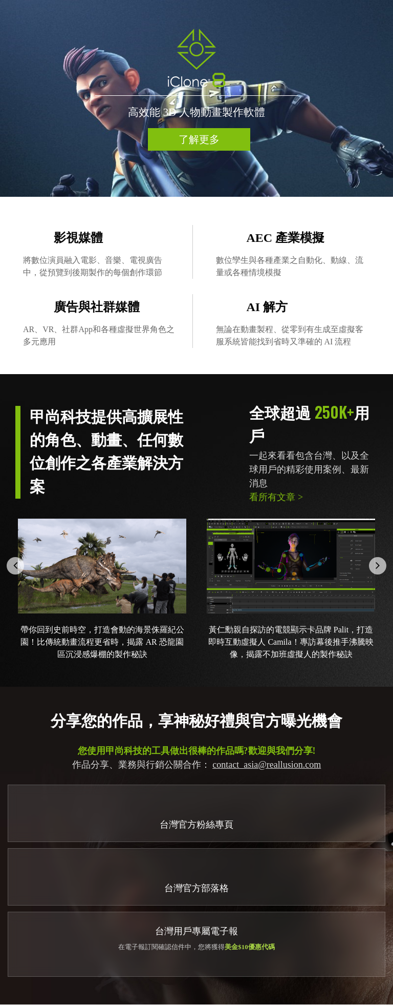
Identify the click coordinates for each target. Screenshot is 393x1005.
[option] (196, 98)
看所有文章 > (276, 497)
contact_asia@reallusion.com (266, 765)
